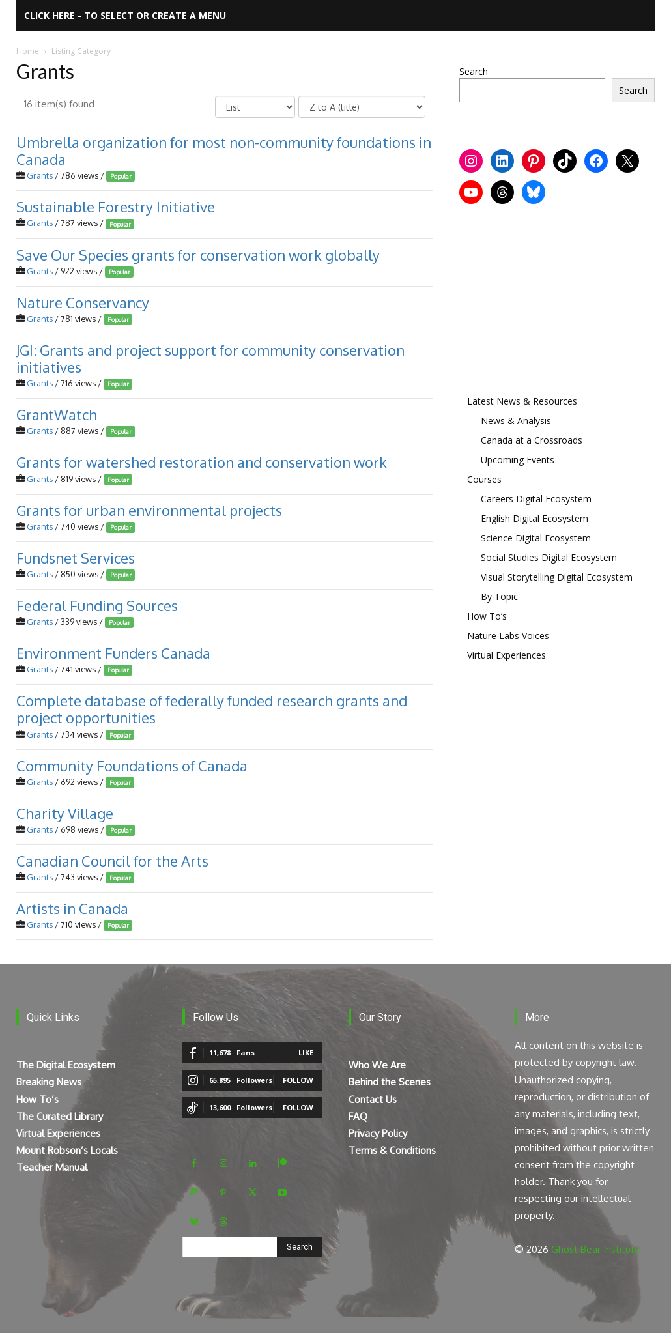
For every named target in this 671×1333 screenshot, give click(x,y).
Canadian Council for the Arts (112, 861)
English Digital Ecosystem (534, 518)
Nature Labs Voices (508, 635)
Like (305, 1052)
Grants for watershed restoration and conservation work (201, 462)
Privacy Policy (378, 1133)
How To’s (487, 616)
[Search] (299, 1247)
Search (473, 71)
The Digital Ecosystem (65, 1065)
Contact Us (373, 1099)
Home (27, 51)
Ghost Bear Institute (595, 1249)
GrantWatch (56, 414)
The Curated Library (59, 1116)
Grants (40, 175)
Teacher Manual (51, 1167)
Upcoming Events (517, 459)
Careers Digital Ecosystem (536, 499)
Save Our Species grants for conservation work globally (198, 254)
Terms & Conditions (392, 1150)
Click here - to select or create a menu (125, 15)
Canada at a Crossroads (531, 440)
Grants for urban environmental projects (149, 510)
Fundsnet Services (75, 558)
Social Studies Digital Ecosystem (549, 557)
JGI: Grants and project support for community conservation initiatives (210, 358)
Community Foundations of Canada (132, 765)
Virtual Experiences (506, 655)
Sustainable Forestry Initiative (115, 206)
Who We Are (377, 1065)
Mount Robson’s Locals (67, 1150)
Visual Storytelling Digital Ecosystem (557, 577)
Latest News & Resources (522, 401)
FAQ (358, 1116)
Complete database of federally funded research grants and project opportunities (211, 708)
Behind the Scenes (390, 1082)
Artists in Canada (72, 908)
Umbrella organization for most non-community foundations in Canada (223, 150)
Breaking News (48, 1082)
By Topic (499, 596)
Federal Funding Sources (97, 605)
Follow (298, 1080)
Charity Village (64, 813)
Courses (484, 479)
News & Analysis (516, 420)
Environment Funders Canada (113, 653)
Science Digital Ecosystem (536, 538)
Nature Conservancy (82, 302)
